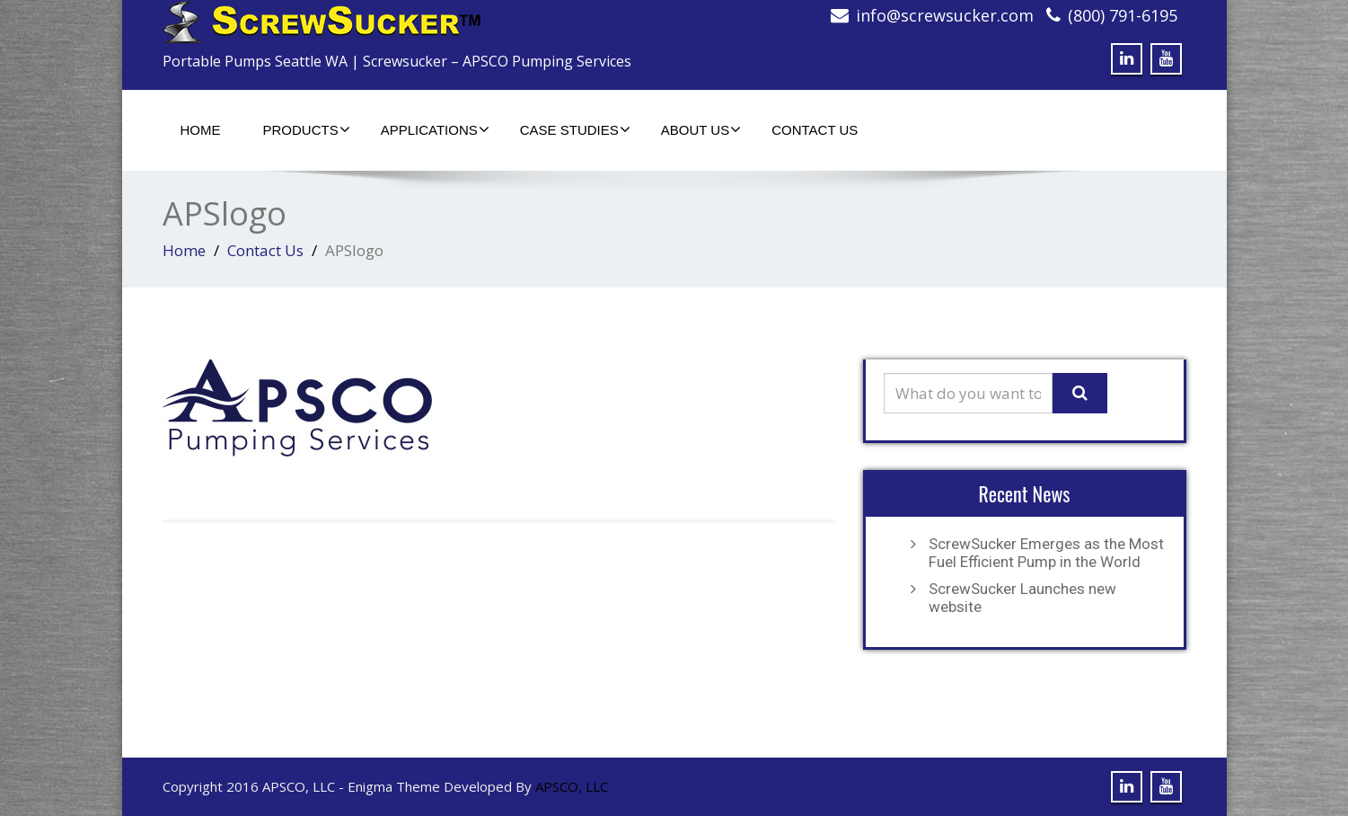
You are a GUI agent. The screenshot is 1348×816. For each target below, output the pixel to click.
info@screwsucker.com (945, 15)
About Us (701, 129)
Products (306, 129)
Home (201, 129)
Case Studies (575, 129)
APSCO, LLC (571, 786)
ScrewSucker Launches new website (1022, 598)
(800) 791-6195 (1122, 15)
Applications (435, 129)
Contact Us (814, 129)
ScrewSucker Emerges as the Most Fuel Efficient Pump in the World (1046, 553)
